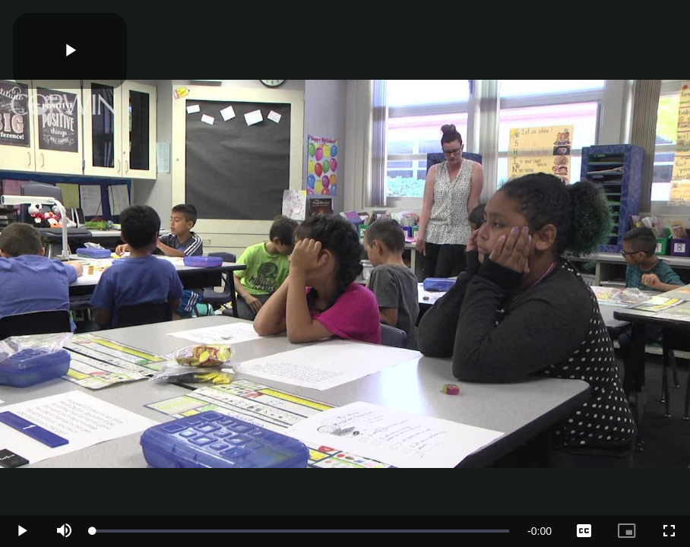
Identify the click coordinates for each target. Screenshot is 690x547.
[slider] (301, 531)
